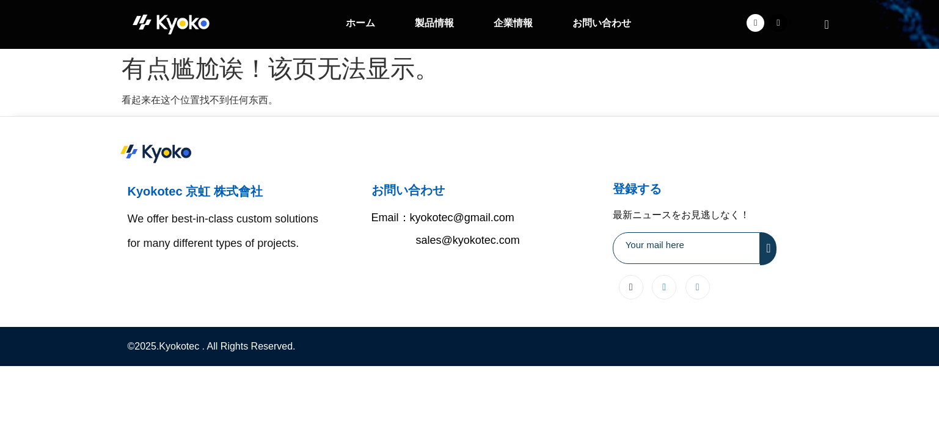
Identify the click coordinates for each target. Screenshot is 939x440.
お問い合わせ (601, 23)
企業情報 (513, 23)
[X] (631, 287)
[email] (687, 248)
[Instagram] (697, 287)
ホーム (360, 23)
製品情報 (434, 23)
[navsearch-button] (826, 24)
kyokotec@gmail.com (462, 217)
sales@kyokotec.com (468, 240)
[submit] (768, 248)
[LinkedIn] (664, 287)
